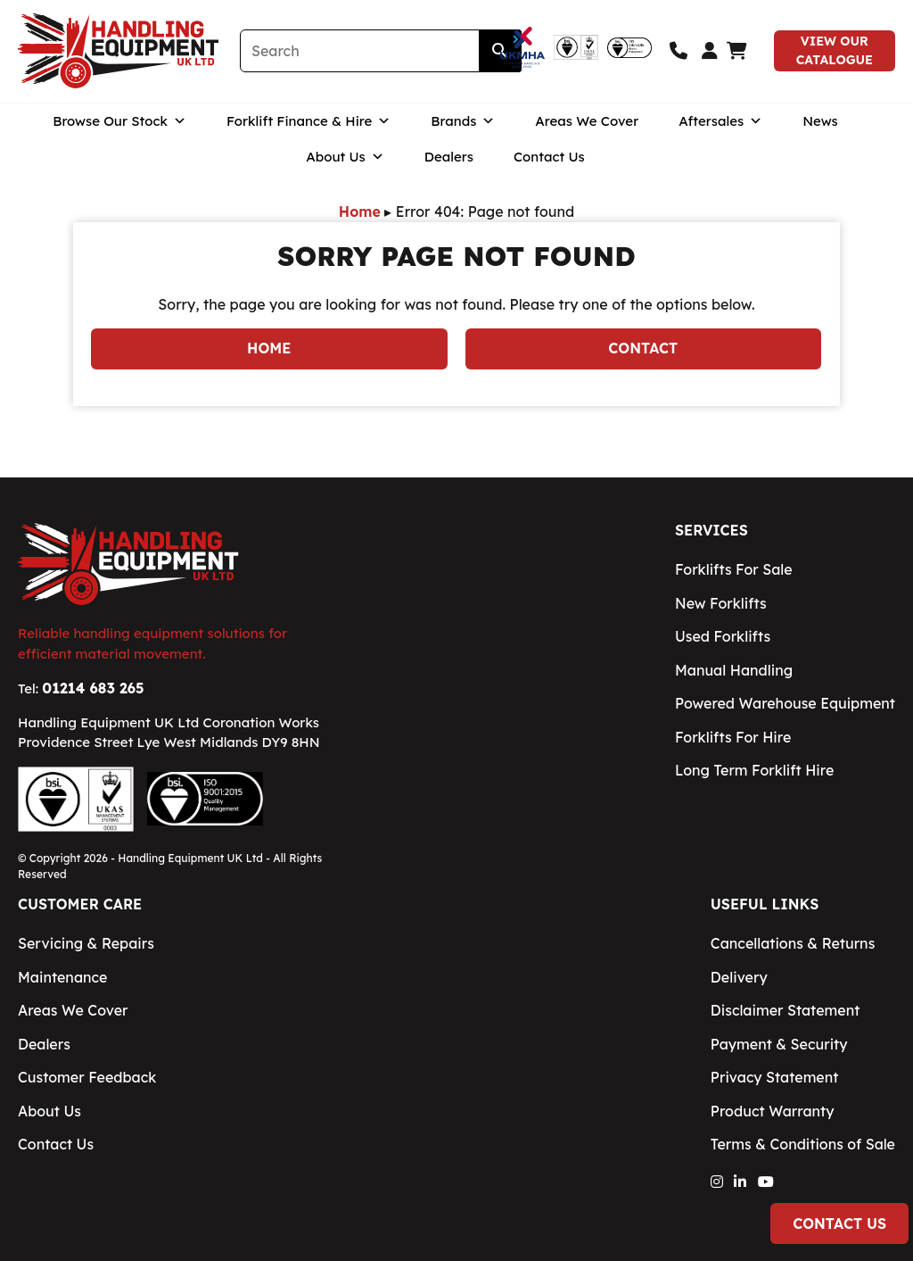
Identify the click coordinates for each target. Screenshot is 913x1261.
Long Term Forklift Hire (754, 770)
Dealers (448, 170)
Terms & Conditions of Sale (803, 1144)
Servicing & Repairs (86, 943)
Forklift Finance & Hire (308, 135)
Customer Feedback (87, 1077)
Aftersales (720, 135)
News (820, 134)
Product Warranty (773, 1111)
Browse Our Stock (119, 135)
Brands (463, 135)
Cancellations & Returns (793, 943)
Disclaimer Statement (785, 1010)
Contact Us (549, 170)
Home (360, 211)
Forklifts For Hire (733, 737)
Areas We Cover (586, 134)
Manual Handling (734, 670)
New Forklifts (721, 603)
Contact (643, 348)
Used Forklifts (722, 636)
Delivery (739, 977)
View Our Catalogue (834, 57)
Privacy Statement (775, 1077)
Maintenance (62, 977)
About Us (345, 170)
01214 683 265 (93, 688)
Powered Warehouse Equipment (785, 703)
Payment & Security (779, 1044)
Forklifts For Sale (734, 569)
